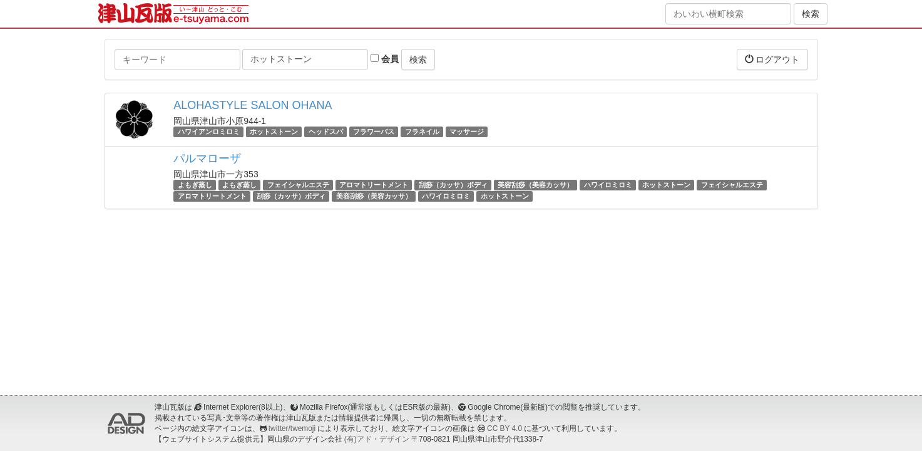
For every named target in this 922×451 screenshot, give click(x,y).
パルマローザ (207, 158)
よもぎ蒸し (195, 185)
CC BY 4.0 (504, 428)
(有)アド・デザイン (376, 439)
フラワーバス (373, 131)
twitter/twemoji (292, 428)
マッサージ (466, 131)
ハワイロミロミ (608, 185)
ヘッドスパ (326, 131)
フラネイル (422, 131)
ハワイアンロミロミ (209, 131)
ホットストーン (274, 131)
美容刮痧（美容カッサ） (535, 185)
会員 (385, 59)
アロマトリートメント (373, 185)
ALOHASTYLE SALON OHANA (252, 105)
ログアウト (772, 59)
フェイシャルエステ (298, 185)
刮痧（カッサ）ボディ (453, 185)
